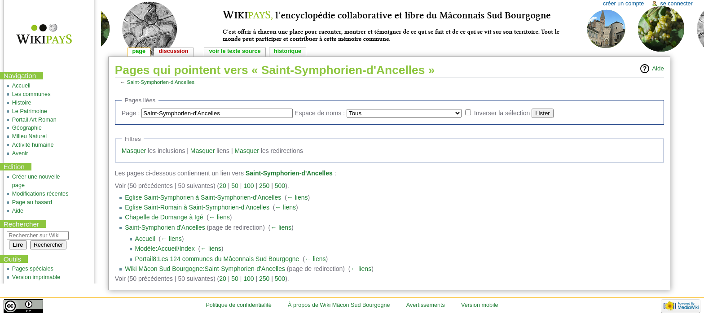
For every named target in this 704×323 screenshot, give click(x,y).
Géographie (27, 128)
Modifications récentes (40, 194)
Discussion (174, 51)
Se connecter (676, 3)
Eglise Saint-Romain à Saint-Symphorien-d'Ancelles (197, 207)
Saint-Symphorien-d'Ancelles (161, 82)
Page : (131, 113)
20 (222, 185)
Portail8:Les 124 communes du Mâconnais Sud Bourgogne (217, 258)
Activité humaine (33, 145)
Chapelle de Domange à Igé (164, 217)
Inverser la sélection (502, 113)
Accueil (145, 238)
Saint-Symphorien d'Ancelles (165, 227)
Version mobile (479, 305)
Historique (287, 51)
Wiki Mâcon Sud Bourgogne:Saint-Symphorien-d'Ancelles (205, 268)
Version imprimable (36, 277)
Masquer (134, 150)
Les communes (31, 94)
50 (234, 185)
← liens (297, 197)
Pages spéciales (32, 269)
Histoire (21, 103)
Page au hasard (32, 202)
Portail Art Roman (34, 120)
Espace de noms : (320, 113)
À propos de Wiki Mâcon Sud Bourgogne (339, 305)
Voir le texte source (234, 51)
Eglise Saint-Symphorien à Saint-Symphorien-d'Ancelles (203, 197)
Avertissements (425, 305)
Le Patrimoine (29, 111)
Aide (658, 68)
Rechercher (22, 224)
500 (280, 185)
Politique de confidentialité (238, 305)
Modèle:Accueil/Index (165, 248)
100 (248, 185)
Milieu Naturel (29, 136)
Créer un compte (623, 3)
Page (138, 51)
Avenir (20, 153)
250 (264, 185)
